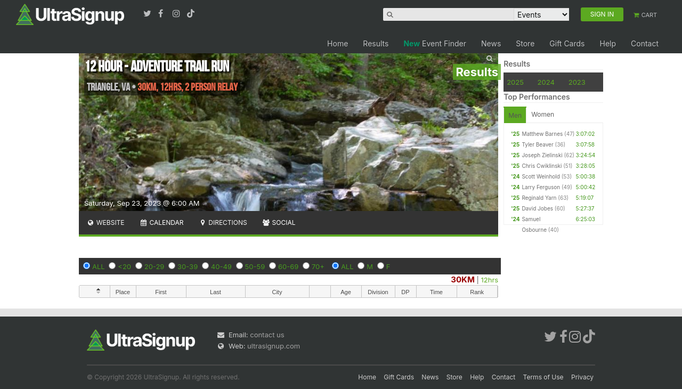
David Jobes (537, 208)
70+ (318, 266)
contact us (267, 334)
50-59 (255, 266)
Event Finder (434, 43)
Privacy (582, 377)
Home (337, 43)
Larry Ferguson (541, 187)
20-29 (154, 266)
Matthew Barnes (542, 134)
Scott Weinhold (540, 176)
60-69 (288, 266)
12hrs (490, 279)
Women (542, 114)
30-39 (187, 266)
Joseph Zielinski (542, 155)
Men (515, 115)
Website (105, 222)
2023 (577, 82)
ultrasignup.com (273, 346)
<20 (124, 266)
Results (375, 43)
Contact (645, 43)
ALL (98, 266)
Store (525, 43)
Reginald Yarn (539, 197)
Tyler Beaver (537, 144)
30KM (463, 279)
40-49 (221, 266)
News (491, 43)
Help (607, 43)
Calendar (162, 222)
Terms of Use (543, 377)
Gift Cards (566, 43)
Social (279, 222)
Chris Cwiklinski (542, 166)
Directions (222, 222)
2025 (515, 82)
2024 (546, 82)
